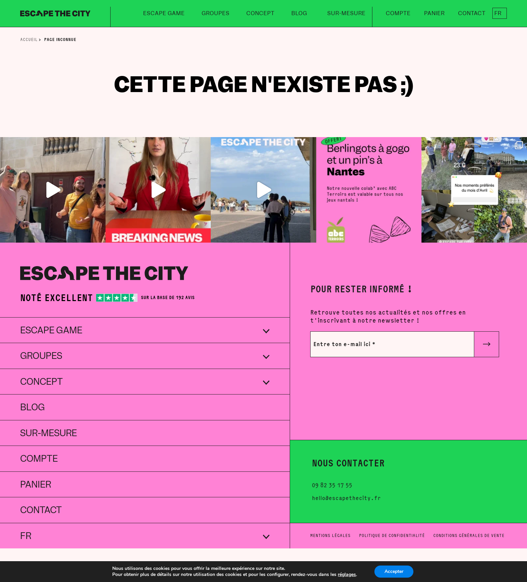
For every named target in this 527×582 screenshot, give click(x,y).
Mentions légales (330, 535)
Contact (472, 13)
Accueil (29, 39)
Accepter (393, 571)
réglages (347, 575)
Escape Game (164, 13)
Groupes (216, 13)
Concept (260, 13)
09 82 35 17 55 (332, 486)
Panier (434, 13)
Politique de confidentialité (392, 535)
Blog (299, 13)
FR (497, 13)
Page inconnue (60, 39)
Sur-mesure (346, 13)
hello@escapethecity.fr (346, 498)
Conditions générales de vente (468, 535)
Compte (398, 13)
